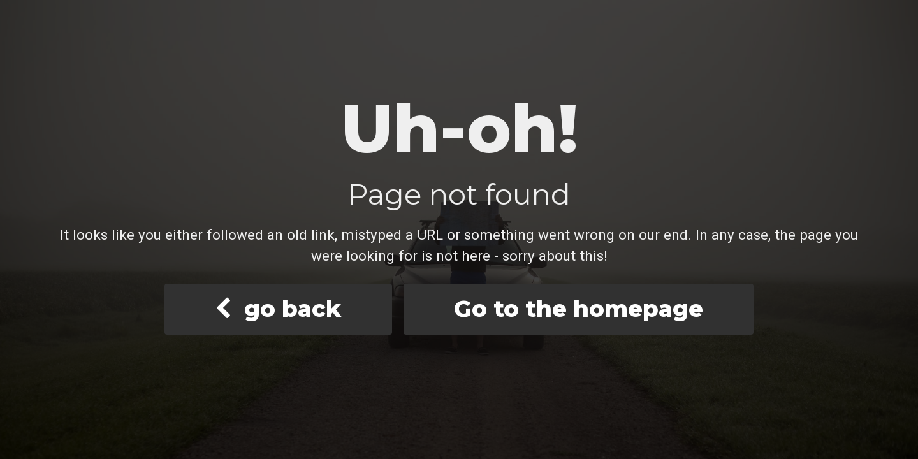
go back (278, 309)
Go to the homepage (578, 309)
